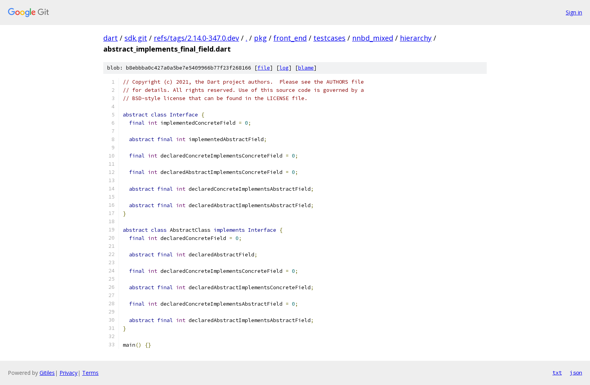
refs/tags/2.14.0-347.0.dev (196, 38)
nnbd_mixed (372, 38)
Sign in (574, 12)
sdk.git (135, 38)
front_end (290, 38)
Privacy (68, 372)
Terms (90, 372)
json (576, 372)
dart (110, 38)
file (263, 67)
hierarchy (416, 38)
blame (306, 67)
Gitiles (47, 372)
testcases (329, 38)
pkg (260, 38)
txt (557, 372)
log (284, 67)
